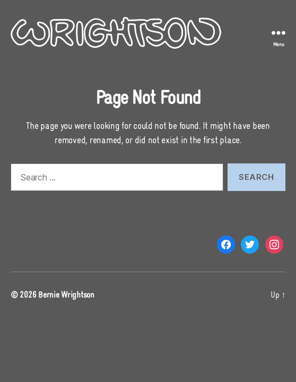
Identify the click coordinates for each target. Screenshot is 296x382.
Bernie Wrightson (66, 294)
